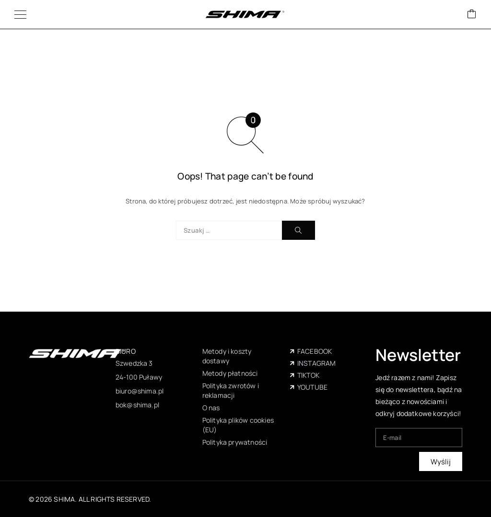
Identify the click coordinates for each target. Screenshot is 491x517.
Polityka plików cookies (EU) (238, 425)
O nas (211, 407)
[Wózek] (472, 14)
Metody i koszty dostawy (227, 356)
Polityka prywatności (235, 442)
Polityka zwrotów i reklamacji (230, 390)
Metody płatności (230, 373)
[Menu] (20, 14)
